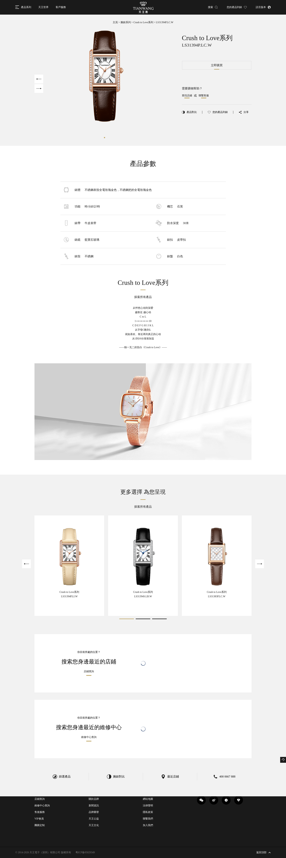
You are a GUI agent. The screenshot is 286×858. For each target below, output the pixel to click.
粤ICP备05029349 (85, 852)
